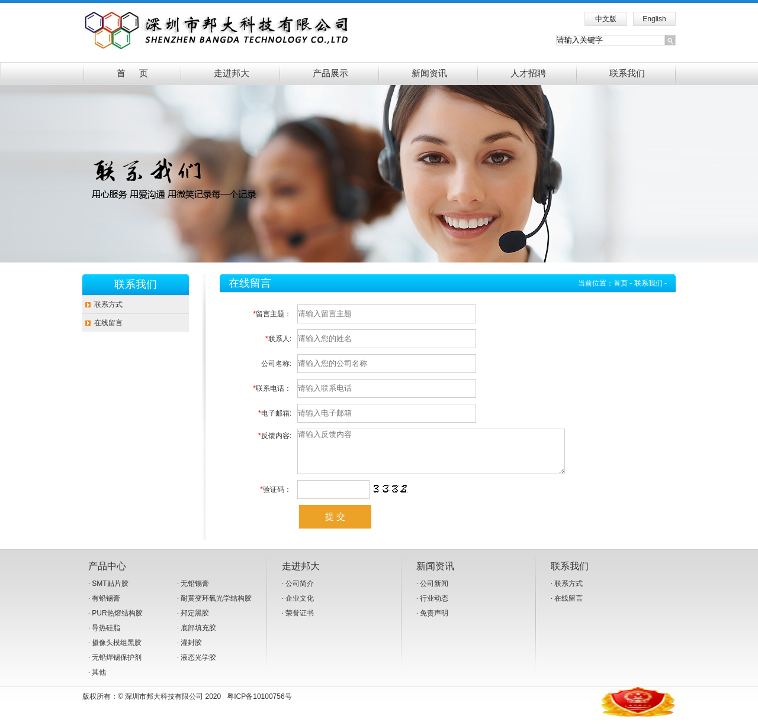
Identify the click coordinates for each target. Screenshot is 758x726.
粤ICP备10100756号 (259, 705)
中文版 (605, 19)
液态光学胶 (198, 666)
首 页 (132, 73)
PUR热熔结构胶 (117, 622)
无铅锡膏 (195, 592)
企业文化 (299, 607)
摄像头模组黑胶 (117, 651)
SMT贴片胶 (110, 592)
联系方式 (108, 304)
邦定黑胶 (195, 622)
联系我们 (627, 73)
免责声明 (434, 622)
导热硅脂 (106, 637)
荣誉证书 (299, 622)
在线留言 (108, 323)
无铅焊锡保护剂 (117, 666)
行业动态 (434, 607)
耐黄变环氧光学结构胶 (216, 607)
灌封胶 (191, 651)
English (654, 19)
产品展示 (330, 73)
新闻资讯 (429, 73)
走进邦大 (231, 73)
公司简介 (299, 592)
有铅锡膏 (106, 607)
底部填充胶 (198, 637)
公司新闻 (434, 592)
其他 (99, 681)
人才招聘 (528, 73)
